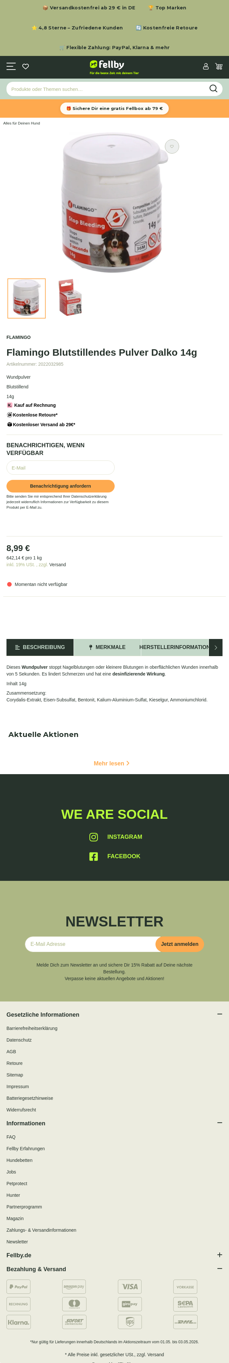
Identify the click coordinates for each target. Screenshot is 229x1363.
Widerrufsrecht (21, 1109)
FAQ (11, 1137)
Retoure (14, 1063)
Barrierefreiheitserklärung (31, 1028)
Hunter (13, 1195)
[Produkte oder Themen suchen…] (105, 89)
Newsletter (17, 1241)
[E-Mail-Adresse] (93, 944)
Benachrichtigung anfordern (60, 486)
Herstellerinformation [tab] (174, 647)
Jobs (11, 1171)
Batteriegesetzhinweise (29, 1098)
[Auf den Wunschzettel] (172, 146)
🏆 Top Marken (167, 8)
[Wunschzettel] (25, 67)
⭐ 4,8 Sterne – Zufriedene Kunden (77, 28)
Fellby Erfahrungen (25, 1148)
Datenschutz (19, 1040)
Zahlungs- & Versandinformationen (41, 1230)
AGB (11, 1051)
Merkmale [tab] (107, 647)
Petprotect (16, 1183)
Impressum (17, 1086)
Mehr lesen (111, 763)
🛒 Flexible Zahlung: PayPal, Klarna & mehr (114, 47)
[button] (206, 67)
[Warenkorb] (219, 67)
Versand (57, 564)
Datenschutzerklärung (89, 496)
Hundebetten (19, 1160)
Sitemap (14, 1074)
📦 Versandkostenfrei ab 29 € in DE (88, 8)
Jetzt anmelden (180, 944)
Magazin (15, 1218)
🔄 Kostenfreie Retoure (167, 28)
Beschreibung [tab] (40, 647)
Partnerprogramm (24, 1206)
